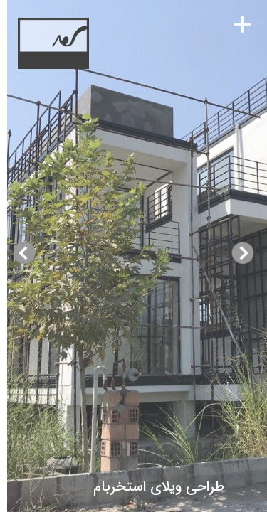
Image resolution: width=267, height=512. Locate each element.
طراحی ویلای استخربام (185, 487)
